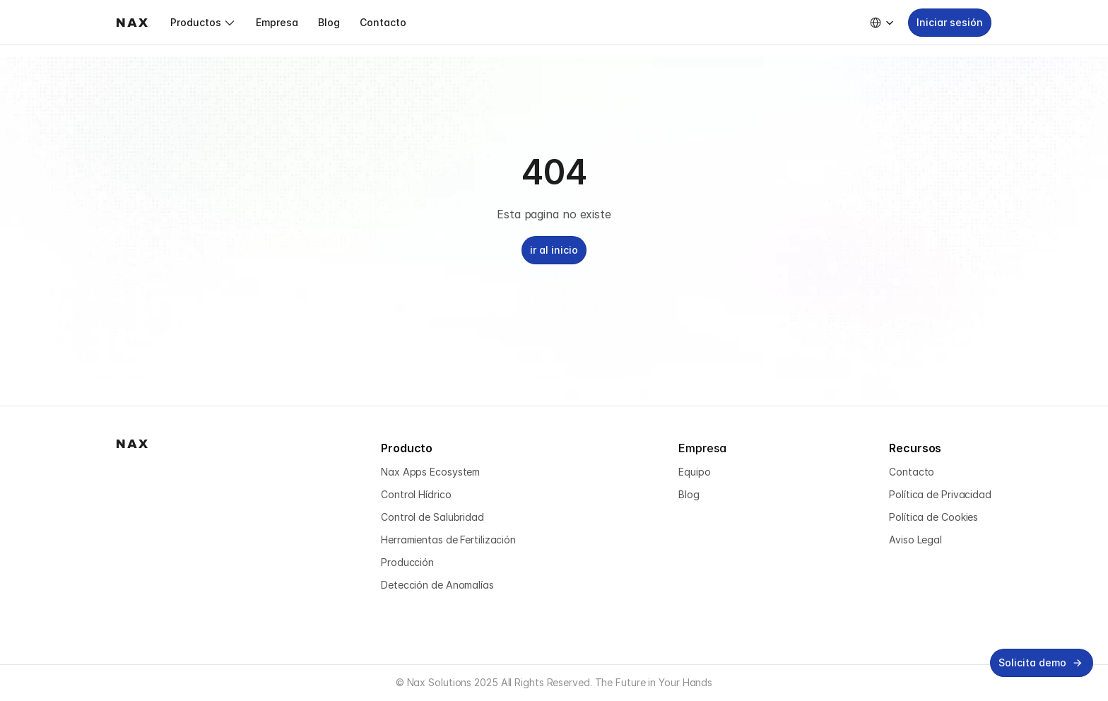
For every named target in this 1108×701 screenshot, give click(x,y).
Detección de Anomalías (437, 585)
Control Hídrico (416, 494)
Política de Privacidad (940, 494)
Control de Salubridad (432, 517)
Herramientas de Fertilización (448, 540)
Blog (689, 494)
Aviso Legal (915, 540)
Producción (407, 562)
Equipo (694, 472)
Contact (908, 472)
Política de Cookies (933, 517)
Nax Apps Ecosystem (430, 472)
